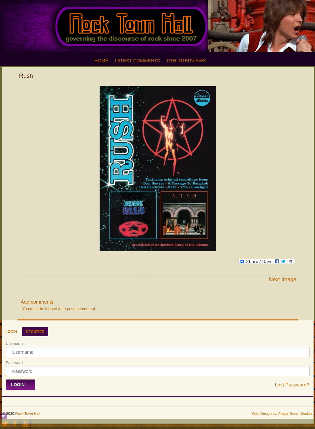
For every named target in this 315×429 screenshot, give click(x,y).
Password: (15, 362)
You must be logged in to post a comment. (59, 309)
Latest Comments (137, 60)
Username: (15, 343)
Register (35, 332)
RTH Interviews (186, 60)
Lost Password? (292, 384)
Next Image (282, 279)
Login (11, 332)
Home (101, 60)
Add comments (37, 302)
